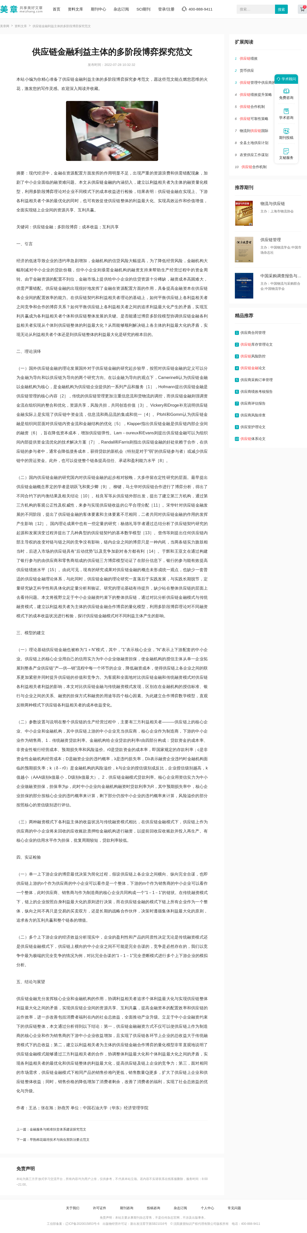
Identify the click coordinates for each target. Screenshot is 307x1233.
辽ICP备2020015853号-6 (82, 1224)
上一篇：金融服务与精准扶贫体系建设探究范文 (51, 1129)
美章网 (4, 26)
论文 (253, 368)
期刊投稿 (286, 134)
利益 (154, 182)
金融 (108, 182)
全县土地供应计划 (254, 143)
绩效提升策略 (256, 95)
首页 (56, 9)
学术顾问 (285, 79)
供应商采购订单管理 (256, 380)
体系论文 (253, 439)
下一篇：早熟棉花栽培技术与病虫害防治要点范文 (53, 1140)
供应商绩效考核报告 (256, 391)
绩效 (249, 58)
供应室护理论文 (253, 427)
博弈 (50, 191)
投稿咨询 (153, 1208)
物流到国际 (254, 131)
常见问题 (234, 1208)
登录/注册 (166, 9)
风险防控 (253, 356)
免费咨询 (286, 94)
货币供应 (247, 70)
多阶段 (39, 191)
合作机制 (252, 107)
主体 (178, 182)
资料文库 (75, 9)
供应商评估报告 (253, 403)
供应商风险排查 (253, 415)
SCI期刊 (143, 9)
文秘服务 (286, 154)
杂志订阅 (121, 9)
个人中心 (207, 1208)
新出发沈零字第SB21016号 (148, 1224)
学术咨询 (286, 114)
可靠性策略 (254, 119)
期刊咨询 (126, 1208)
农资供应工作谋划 (254, 155)
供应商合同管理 (253, 333)
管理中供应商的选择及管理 (266, 82)
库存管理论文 (256, 344)
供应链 (97, 182)
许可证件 (99, 1208)
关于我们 (72, 1208)
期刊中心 (98, 9)
